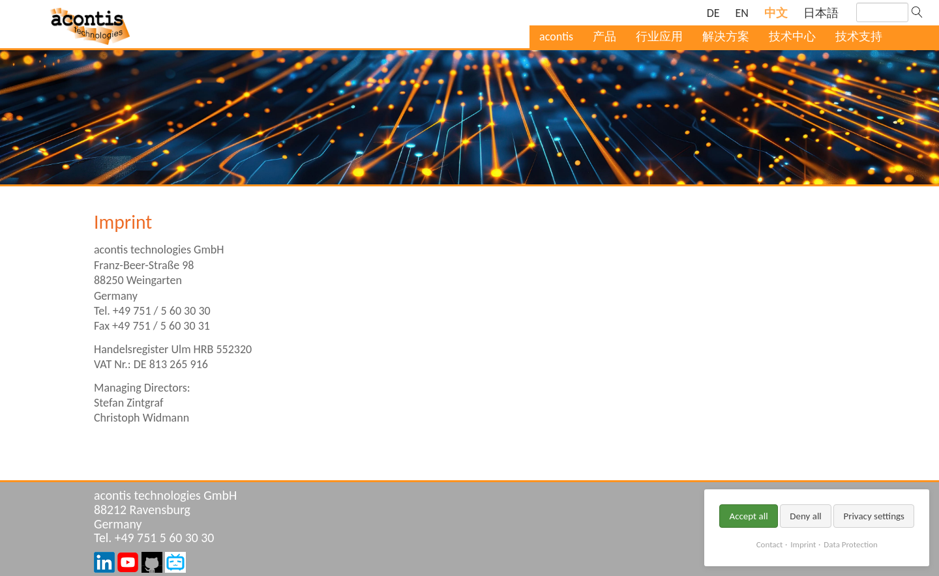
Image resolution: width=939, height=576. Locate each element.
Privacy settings (873, 516)
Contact (769, 544)
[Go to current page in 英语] (742, 13)
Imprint (803, 544)
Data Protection (850, 544)
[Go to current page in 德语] (713, 13)
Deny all (806, 516)
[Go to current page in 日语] (821, 13)
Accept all (748, 516)
